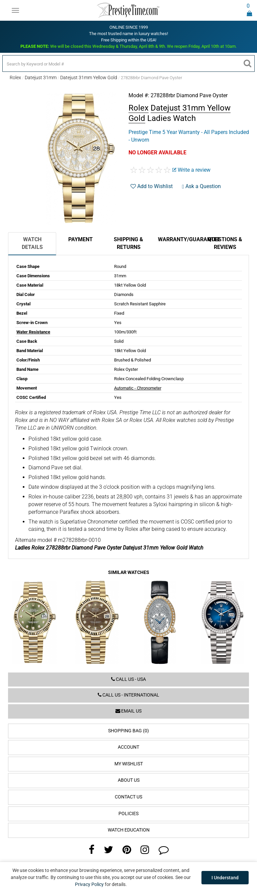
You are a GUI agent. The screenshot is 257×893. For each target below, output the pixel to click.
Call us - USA (128, 679)
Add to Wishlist (152, 186)
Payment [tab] (80, 239)
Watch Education (129, 830)
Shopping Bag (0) (128, 731)
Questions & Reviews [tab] (225, 243)
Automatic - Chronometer (137, 388)
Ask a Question (201, 186)
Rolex (15, 77)
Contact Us (128, 797)
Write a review (191, 170)
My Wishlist (128, 764)
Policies (128, 813)
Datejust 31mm (41, 77)
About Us (129, 780)
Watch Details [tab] (32, 243)
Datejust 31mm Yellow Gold (88, 77)
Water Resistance (33, 331)
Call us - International (128, 695)
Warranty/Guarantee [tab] (179, 239)
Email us (128, 711)
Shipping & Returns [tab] (128, 243)
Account (128, 747)
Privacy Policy (89, 884)
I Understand (225, 877)
